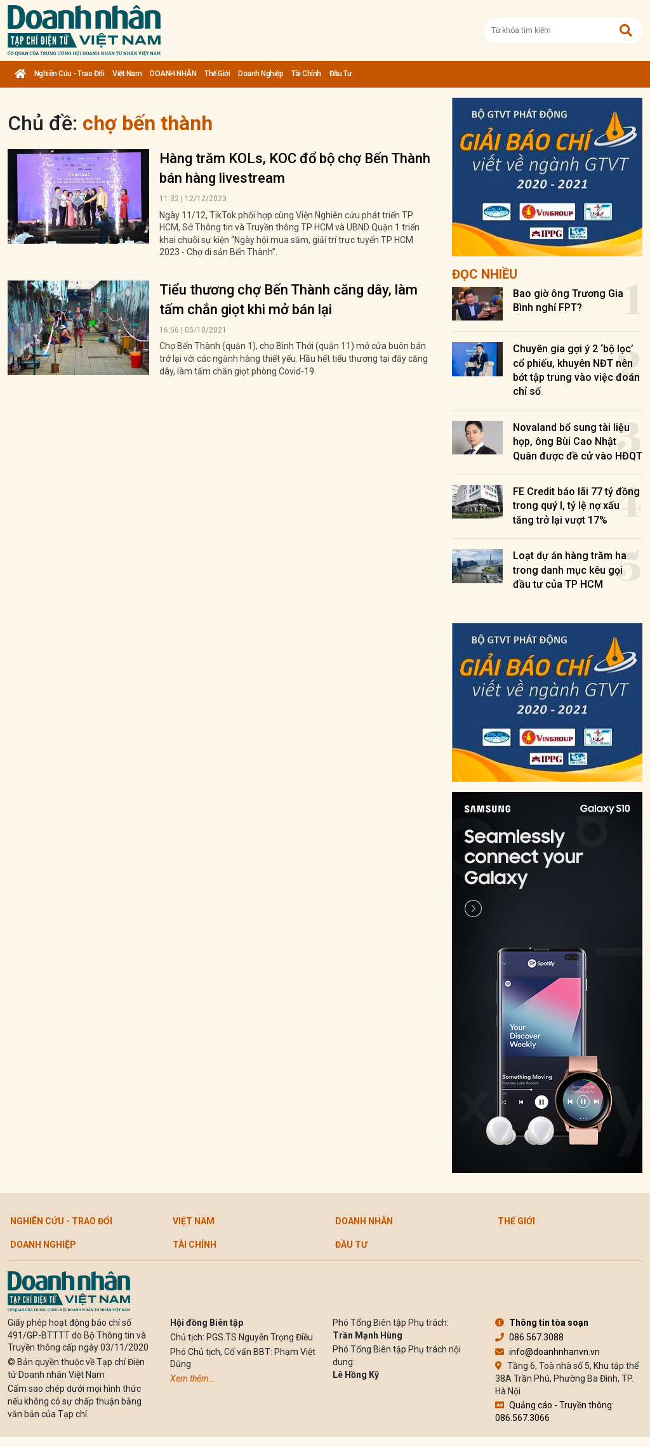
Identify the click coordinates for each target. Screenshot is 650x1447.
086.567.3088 (529, 1337)
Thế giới (217, 73)
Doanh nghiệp (260, 73)
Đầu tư (340, 73)
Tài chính (306, 73)
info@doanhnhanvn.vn (547, 1352)
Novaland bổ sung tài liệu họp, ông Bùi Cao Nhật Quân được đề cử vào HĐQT (577, 441)
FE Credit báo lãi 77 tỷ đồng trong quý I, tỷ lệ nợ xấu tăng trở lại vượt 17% (576, 506)
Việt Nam (127, 73)
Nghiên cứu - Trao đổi (69, 73)
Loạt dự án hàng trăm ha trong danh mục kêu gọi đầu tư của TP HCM (570, 570)
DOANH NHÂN (173, 73)
